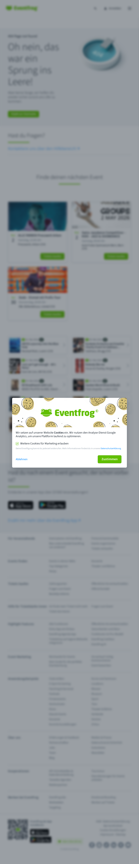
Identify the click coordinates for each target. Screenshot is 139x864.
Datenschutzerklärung (111, 448)
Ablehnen (22, 459)
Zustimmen (110, 459)
